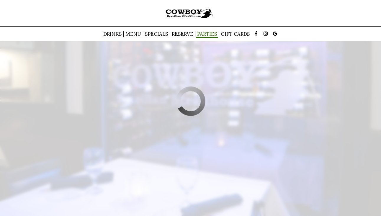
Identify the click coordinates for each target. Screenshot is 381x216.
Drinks (112, 34)
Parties (207, 34)
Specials (156, 34)
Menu (133, 34)
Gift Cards (235, 34)
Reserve (182, 34)
